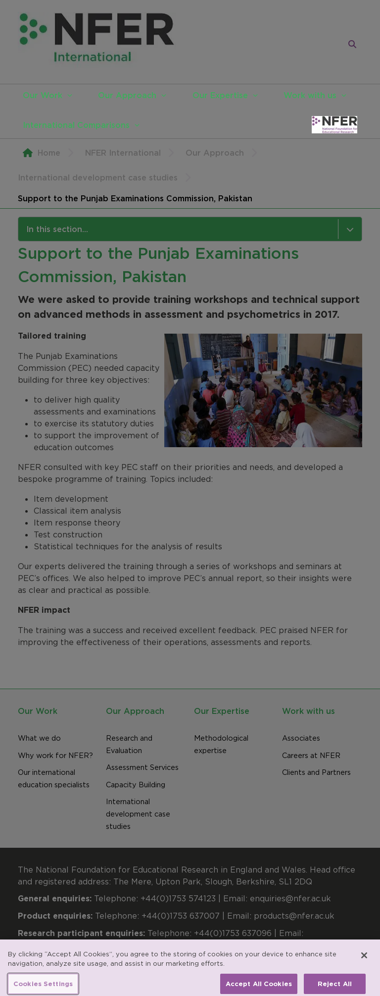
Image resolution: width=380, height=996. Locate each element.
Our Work (42, 95)
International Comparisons (76, 125)
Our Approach (127, 95)
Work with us (310, 95)
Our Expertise (220, 95)
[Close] (364, 961)
